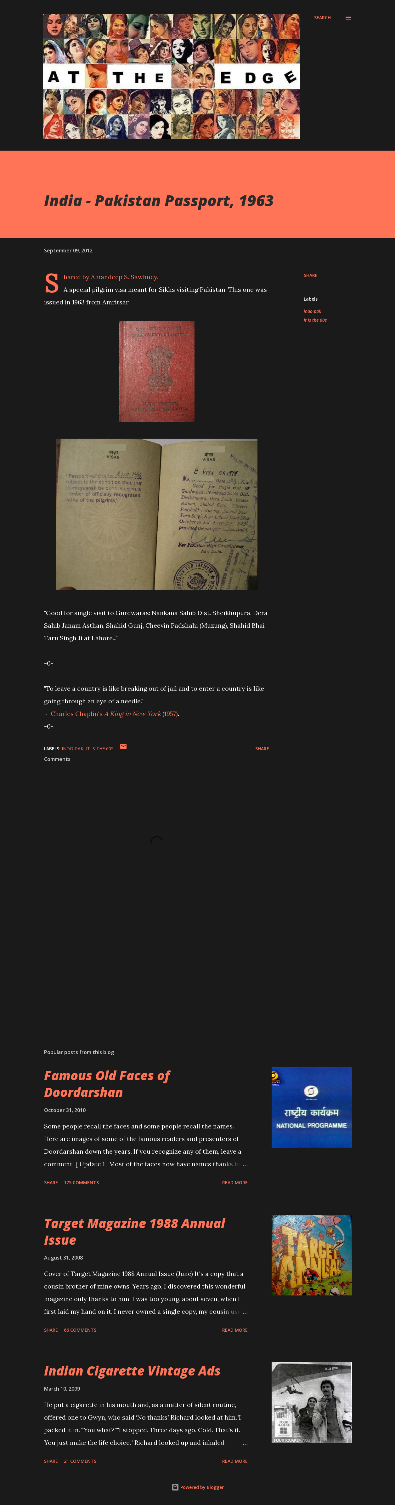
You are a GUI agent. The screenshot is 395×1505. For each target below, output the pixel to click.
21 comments (80, 1461)
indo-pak (312, 311)
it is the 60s (315, 320)
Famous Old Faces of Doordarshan (107, 1084)
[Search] (322, 17)
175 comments (81, 1182)
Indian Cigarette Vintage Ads (132, 1370)
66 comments (80, 1330)
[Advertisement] (150, 970)
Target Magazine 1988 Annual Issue (134, 1231)
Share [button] (311, 275)
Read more (235, 1182)
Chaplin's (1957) (114, 714)
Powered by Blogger (198, 1487)
